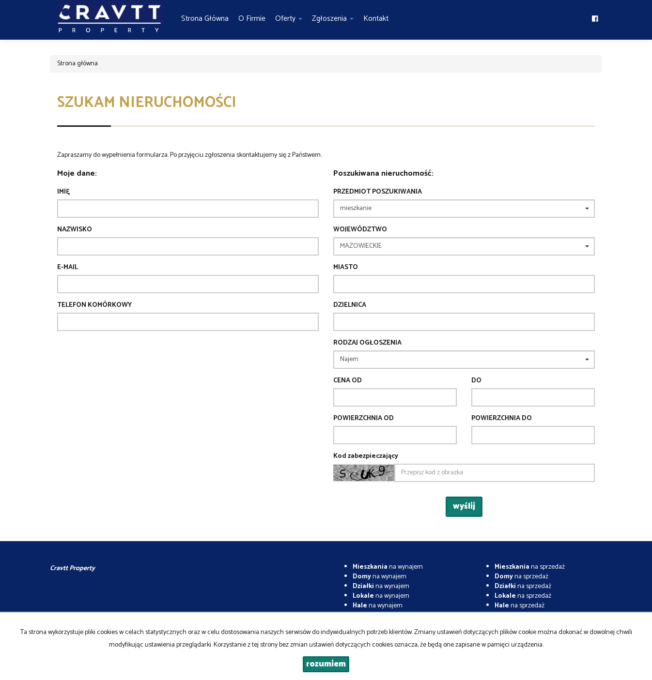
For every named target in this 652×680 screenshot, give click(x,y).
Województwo (360, 230)
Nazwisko (74, 230)
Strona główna (205, 19)
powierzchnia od (363, 418)
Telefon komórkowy (94, 305)
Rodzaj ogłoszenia (367, 343)
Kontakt (375, 19)
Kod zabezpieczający (365, 456)
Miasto (345, 267)
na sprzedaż (530, 567)
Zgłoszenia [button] (333, 19)
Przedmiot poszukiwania (377, 192)
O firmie (251, 19)
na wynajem (388, 567)
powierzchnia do (501, 418)
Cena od (347, 381)
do (476, 381)
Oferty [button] (288, 19)
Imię (63, 192)
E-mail (67, 267)
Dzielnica (349, 305)
